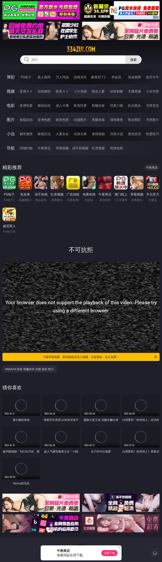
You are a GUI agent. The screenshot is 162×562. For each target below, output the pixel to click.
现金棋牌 (134, 77)
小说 (11, 133)
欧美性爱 (80, 105)
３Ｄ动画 (80, 91)
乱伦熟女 (134, 105)
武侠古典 (80, 134)
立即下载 (109, 553)
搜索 (133, 59)
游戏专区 (80, 77)
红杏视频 (98, 148)
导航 (11, 148)
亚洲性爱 (26, 105)
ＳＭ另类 (152, 91)
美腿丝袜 (98, 119)
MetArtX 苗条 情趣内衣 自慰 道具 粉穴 (29, 369)
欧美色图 (62, 119)
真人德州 (44, 77)
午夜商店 (44, 148)
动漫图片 (80, 119)
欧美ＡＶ (62, 91)
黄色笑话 (134, 134)
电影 (11, 105)
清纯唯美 (116, 119)
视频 (11, 91)
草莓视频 (62, 148)
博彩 (11, 77)
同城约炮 (26, 148)
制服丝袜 (98, 105)
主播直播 (134, 91)
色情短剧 (116, 148)
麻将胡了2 (98, 77)
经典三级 (116, 105)
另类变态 (152, 105)
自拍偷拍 (44, 91)
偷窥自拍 (26, 119)
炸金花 (116, 77)
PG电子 (26, 77)
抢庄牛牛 (152, 77)
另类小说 (116, 134)
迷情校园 (98, 134)
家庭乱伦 (44, 134)
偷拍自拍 (44, 105)
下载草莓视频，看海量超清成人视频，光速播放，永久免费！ (100, 357)
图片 (11, 119)
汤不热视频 (80, 148)
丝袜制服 (116, 91)
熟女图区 (134, 119)
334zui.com (81, 49)
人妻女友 (62, 134)
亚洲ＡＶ (26, 91)
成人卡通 (62, 105)
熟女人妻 (98, 91)
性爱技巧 (152, 134)
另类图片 (152, 119)
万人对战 (62, 77)
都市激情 (26, 134)
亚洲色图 (44, 119)
